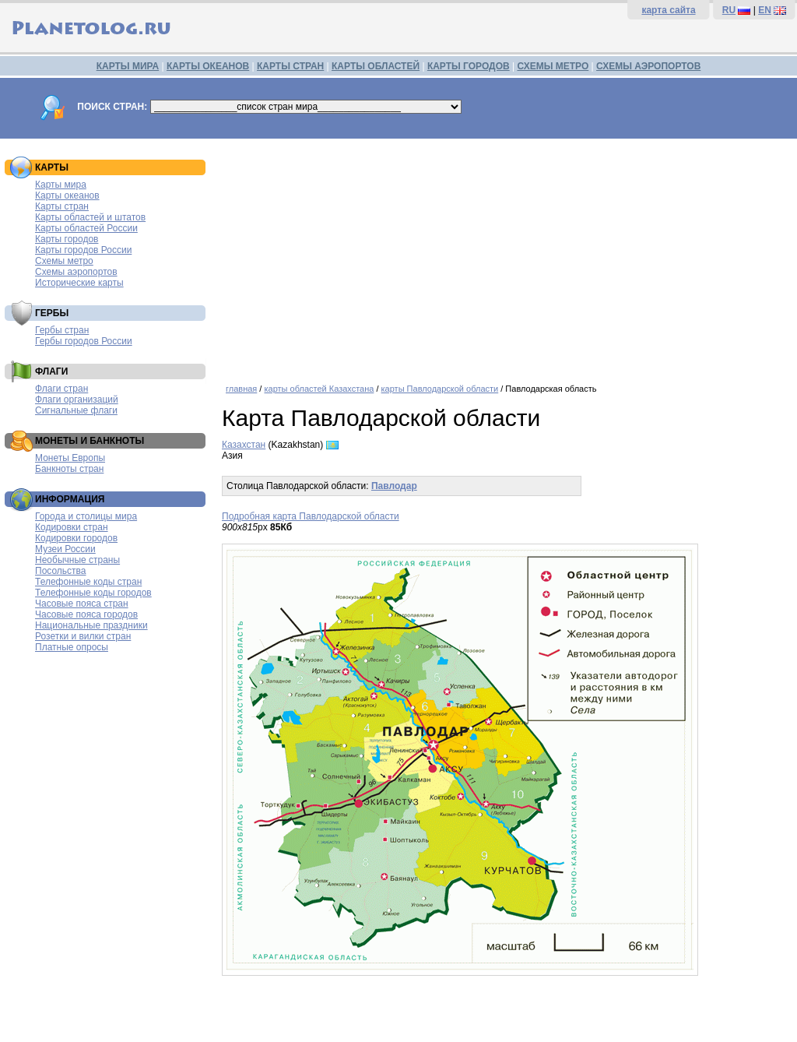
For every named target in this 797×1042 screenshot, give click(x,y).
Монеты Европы (70, 457)
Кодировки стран (71, 527)
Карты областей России (86, 228)
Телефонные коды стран (88, 581)
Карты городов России (83, 250)
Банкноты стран (69, 468)
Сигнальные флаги (76, 410)
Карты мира (60, 184)
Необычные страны (77, 559)
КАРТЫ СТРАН (290, 66)
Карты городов (66, 239)
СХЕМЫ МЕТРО (552, 66)
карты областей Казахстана (319, 388)
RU (729, 10)
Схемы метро (64, 260)
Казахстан (243, 444)
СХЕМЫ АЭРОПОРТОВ (648, 66)
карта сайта (668, 10)
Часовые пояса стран (81, 603)
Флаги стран (61, 388)
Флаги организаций (76, 399)
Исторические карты (79, 282)
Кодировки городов (76, 538)
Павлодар (394, 486)
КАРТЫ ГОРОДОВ (468, 66)
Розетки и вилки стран (83, 636)
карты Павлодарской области (440, 388)
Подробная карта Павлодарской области (310, 516)
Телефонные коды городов (93, 592)
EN (764, 10)
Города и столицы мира (86, 516)
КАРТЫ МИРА (128, 66)
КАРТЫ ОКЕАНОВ (208, 66)
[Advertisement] (505, 255)
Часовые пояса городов (86, 614)
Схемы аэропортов (76, 271)
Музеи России (65, 549)
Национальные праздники (91, 625)
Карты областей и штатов (90, 217)
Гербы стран (62, 330)
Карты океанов (67, 195)
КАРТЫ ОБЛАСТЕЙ (376, 66)
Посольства (60, 570)
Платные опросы (71, 647)
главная (241, 388)
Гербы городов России (83, 341)
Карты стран (62, 206)
